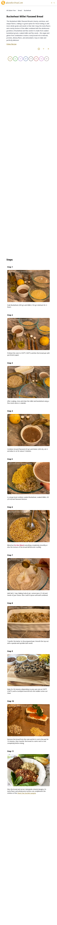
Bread (20, 10)
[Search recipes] (54, 2)
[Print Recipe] (48, 49)
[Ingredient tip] (26, 108)
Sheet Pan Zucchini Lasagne (26, 719)
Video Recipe (11, 44)
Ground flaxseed (13, 118)
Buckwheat (27, 10)
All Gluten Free (11, 10)
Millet (10, 113)
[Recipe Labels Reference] (39, 49)
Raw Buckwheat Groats (15, 108)
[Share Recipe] (43, 49)
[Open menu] (51, 2)
